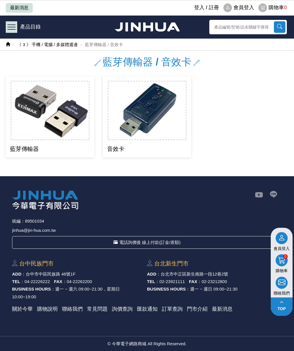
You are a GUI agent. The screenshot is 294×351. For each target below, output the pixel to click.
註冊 (214, 7)
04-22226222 (37, 281)
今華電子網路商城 (147, 27)
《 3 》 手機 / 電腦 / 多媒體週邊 (47, 44)
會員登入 (238, 7)
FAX (58, 281)
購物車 (272, 7)
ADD (17, 274)
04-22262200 (79, 281)
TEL (16, 281)
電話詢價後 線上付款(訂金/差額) (146, 242)
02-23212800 (214, 281)
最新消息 (19, 7)
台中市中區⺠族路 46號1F (51, 274)
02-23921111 (172, 281)
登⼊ (199, 7)
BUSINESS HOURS (31, 289)
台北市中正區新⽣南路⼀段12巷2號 (194, 274)
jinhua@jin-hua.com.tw (34, 230)
